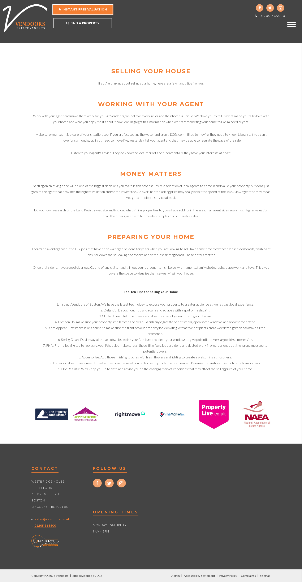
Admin (175, 575)
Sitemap (265, 575)
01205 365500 (270, 16)
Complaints (248, 575)
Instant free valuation (82, 9)
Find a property (82, 23)
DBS (99, 575)
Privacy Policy (228, 575)
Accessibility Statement (199, 575)
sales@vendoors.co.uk (52, 519)
